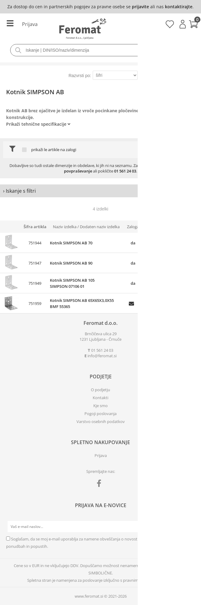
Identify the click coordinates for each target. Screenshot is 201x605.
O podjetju (100, 389)
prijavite (140, 6)
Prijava (183, 24)
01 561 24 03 (125, 171)
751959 (34, 303)
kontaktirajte (178, 6)
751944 (34, 243)
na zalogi (68, 149)
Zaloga (133, 226)
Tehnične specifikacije (43, 124)
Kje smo (100, 405)
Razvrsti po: (80, 75)
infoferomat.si (102, 355)
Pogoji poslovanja (100, 413)
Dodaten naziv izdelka (100, 226)
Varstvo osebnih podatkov (100, 421)
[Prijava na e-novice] (189, 527)
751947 (34, 263)
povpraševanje (78, 171)
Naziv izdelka (64, 226)
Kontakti (100, 397)
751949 (34, 283)
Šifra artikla (35, 226)
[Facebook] (100, 484)
